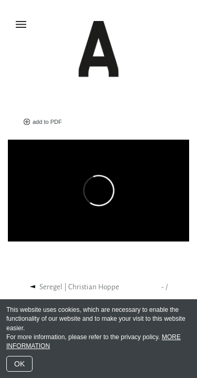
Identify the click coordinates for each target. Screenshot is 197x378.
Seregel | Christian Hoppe (79, 287)
